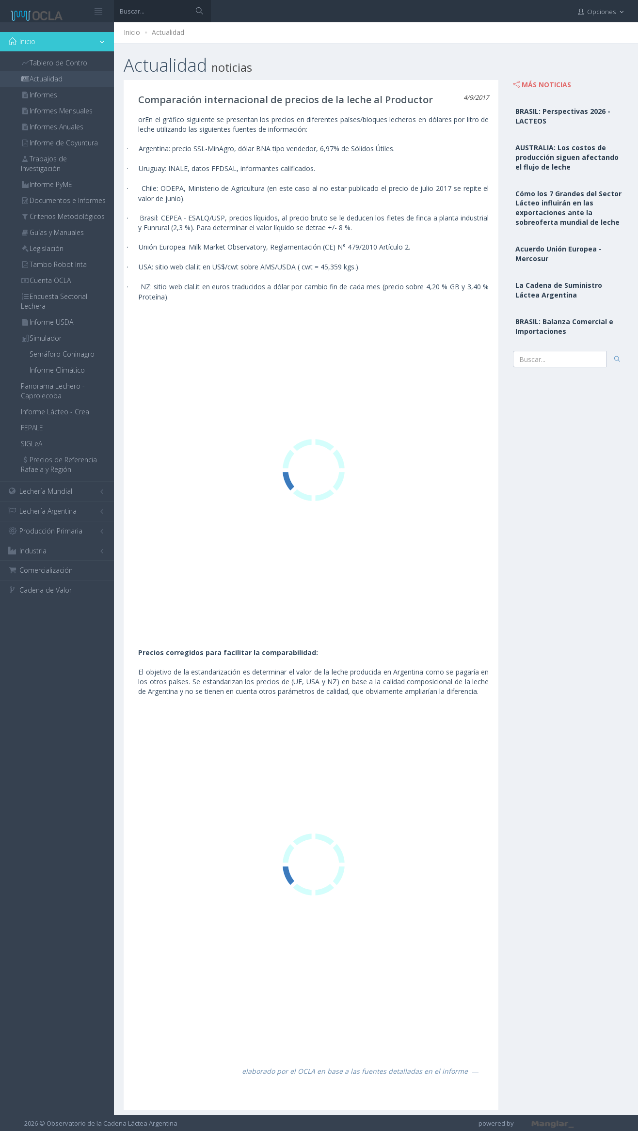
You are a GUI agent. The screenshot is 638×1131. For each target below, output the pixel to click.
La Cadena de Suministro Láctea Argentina (558, 290)
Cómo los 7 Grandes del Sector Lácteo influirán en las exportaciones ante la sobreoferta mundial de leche (568, 208)
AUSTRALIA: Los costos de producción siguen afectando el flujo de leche (567, 157)
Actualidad (168, 32)
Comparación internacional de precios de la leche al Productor (285, 99)
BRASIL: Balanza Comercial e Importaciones (564, 326)
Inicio (132, 32)
